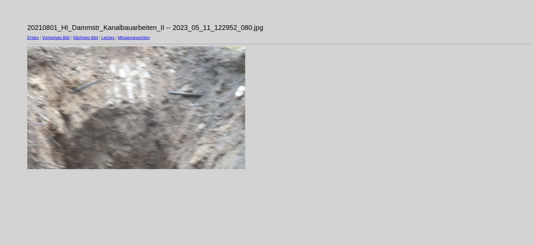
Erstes (33, 37)
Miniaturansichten (134, 37)
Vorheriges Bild (56, 37)
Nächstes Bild (85, 37)
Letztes (108, 37)
